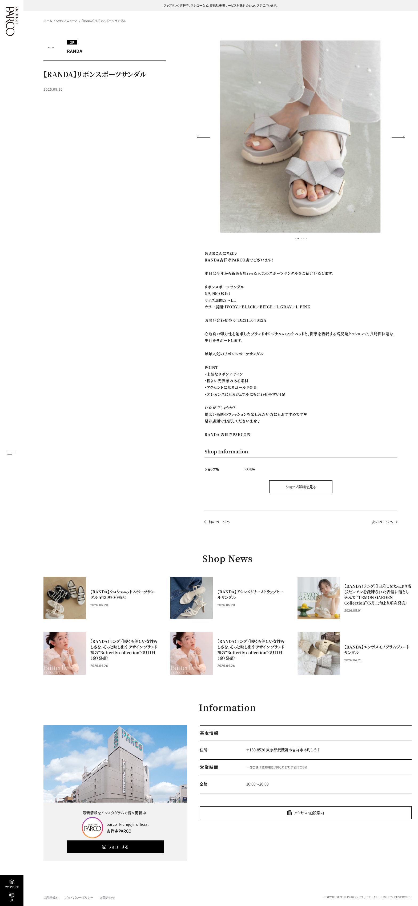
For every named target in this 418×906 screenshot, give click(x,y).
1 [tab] (295, 238)
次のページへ (382, 521)
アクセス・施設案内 (309, 812)
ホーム (47, 20)
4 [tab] (303, 238)
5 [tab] (306, 238)
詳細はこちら (299, 767)
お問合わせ (107, 897)
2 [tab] (298, 238)
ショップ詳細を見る (301, 486)
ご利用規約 (50, 897)
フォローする (118, 846)
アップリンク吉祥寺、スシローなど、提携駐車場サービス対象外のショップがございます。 (221, 5)
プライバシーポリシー (79, 897)
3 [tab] (301, 238)
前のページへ (219, 521)
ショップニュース (67, 20)
